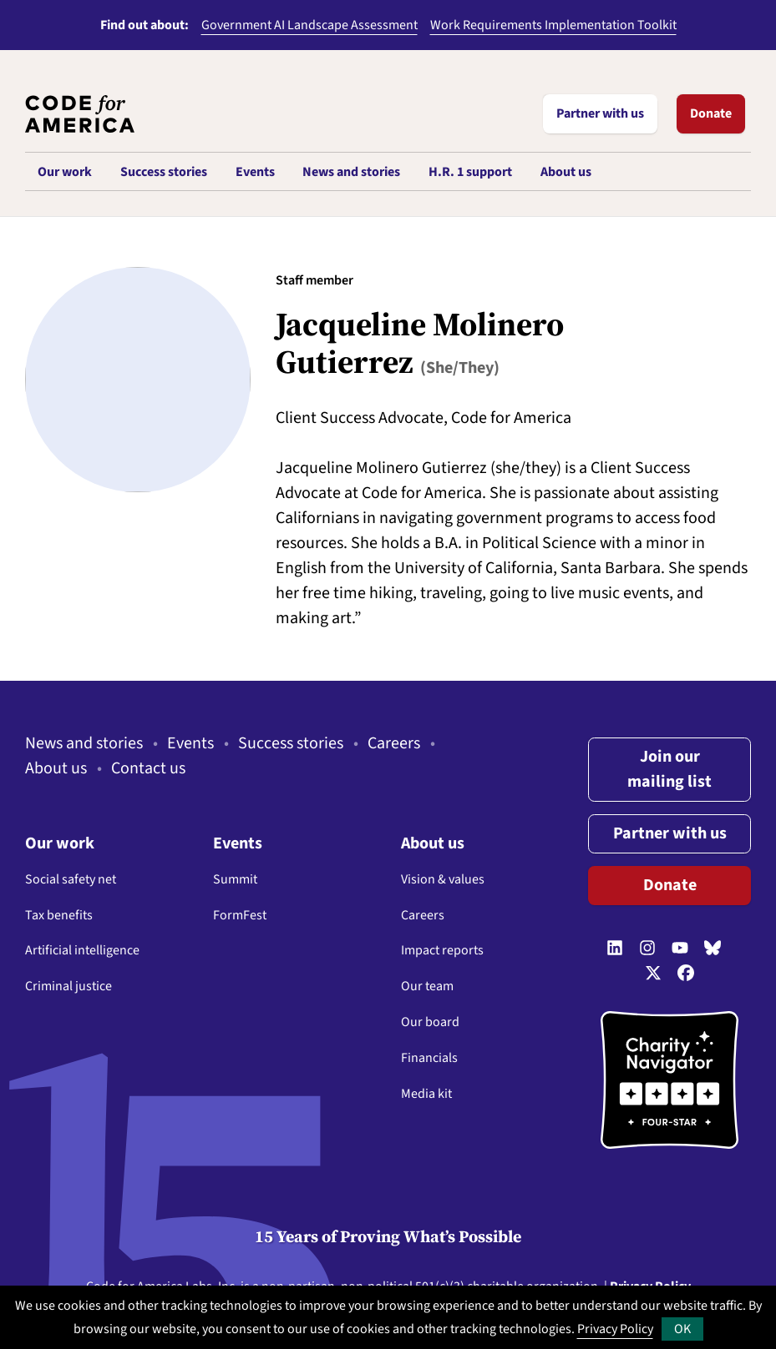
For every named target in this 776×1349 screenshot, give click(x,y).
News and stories (84, 743)
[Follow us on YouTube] (680, 948)
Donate (711, 113)
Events (190, 743)
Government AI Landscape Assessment (309, 25)
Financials (429, 1058)
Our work (59, 843)
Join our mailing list (669, 769)
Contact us (148, 768)
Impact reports (442, 950)
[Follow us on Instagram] (647, 948)
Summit (235, 879)
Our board (430, 1022)
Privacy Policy (615, 1329)
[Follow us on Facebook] (685, 973)
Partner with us (600, 113)
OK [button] (682, 1329)
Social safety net (70, 879)
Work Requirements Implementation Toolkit (553, 25)
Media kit (426, 1094)
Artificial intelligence (82, 950)
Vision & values (442, 879)
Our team (427, 986)
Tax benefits (59, 915)
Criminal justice (68, 986)
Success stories (290, 743)
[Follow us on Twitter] (653, 973)
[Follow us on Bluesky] (712, 948)
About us (56, 768)
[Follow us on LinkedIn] (614, 948)
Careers (394, 743)
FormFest (239, 915)
